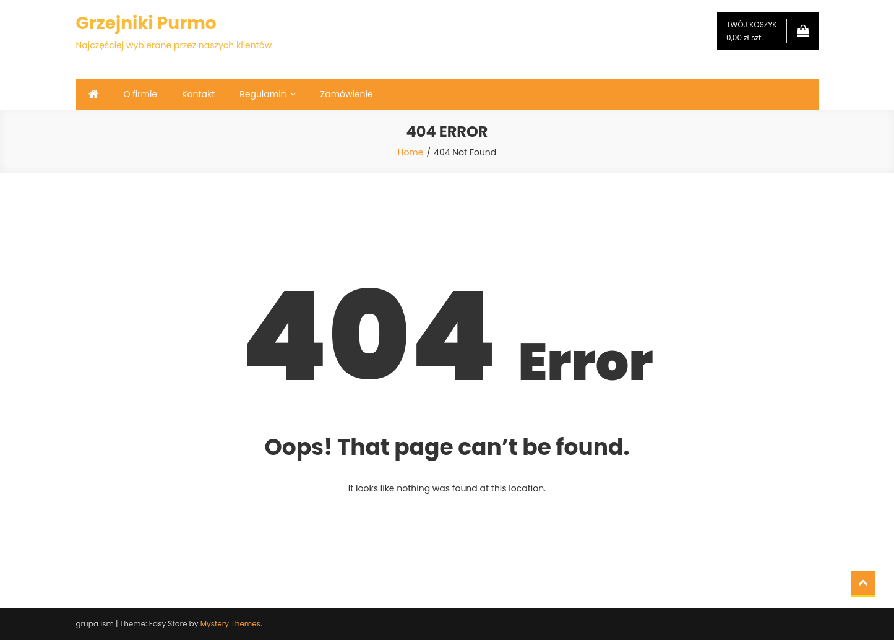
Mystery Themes (230, 623)
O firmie (141, 94)
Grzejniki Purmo (146, 23)
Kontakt (198, 94)
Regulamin (262, 94)
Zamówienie (346, 94)
